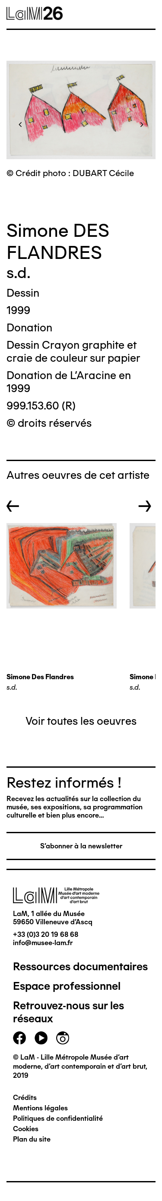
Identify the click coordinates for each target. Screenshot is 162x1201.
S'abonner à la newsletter (81, 846)
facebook (19, 1037)
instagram (62, 1037)
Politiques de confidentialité (58, 1118)
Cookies (25, 1129)
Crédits (25, 1097)
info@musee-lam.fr (43, 943)
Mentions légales (40, 1108)
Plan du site (32, 1139)
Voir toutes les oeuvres (81, 720)
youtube (41, 1037)
